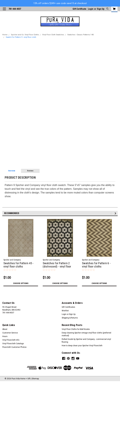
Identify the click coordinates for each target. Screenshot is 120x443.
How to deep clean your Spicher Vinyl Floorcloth (82, 345)
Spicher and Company (12, 260)
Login (90, 9)
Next (116, 213)
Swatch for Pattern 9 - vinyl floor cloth (21, 37)
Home (4, 35)
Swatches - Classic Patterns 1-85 (80, 35)
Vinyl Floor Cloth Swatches (53, 35)
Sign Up (100, 9)
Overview (11, 171)
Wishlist (65, 311)
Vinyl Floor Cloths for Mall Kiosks (76, 329)
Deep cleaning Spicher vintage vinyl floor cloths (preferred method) (86, 334)
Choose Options (20, 283)
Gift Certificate (79, 9)
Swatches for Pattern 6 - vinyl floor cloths (96, 265)
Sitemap (35, 378)
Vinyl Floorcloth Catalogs (13, 343)
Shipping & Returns (70, 318)
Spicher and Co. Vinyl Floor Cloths (25, 35)
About (4, 329)
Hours (4, 336)
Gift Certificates (68, 307)
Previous (111, 213)
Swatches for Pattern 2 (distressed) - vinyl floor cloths (57, 266)
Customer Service (10, 333)
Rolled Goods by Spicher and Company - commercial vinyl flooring (86, 340)
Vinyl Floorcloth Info (10, 340)
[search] (107, 9)
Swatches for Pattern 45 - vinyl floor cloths (18, 265)
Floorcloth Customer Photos (14, 347)
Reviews (30, 171)
